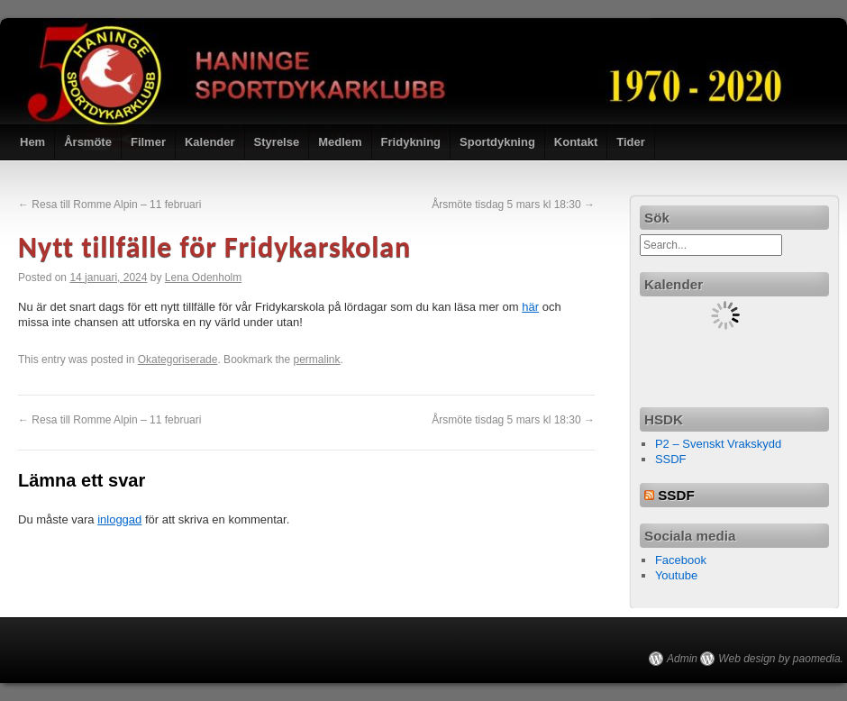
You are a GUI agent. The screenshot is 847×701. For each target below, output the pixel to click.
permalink (317, 359)
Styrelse (277, 142)
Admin (682, 658)
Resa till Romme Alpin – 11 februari (109, 204)
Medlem (339, 142)
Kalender (210, 142)
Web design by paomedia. (780, 658)
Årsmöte (88, 142)
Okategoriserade (178, 359)
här (530, 307)
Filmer (148, 142)
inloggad (119, 519)
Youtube (676, 575)
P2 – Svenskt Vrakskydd (718, 444)
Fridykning (411, 142)
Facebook (680, 560)
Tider (630, 142)
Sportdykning (497, 142)
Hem (32, 142)
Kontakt (575, 142)
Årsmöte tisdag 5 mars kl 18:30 (513, 204)
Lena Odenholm (203, 277)
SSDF (671, 459)
